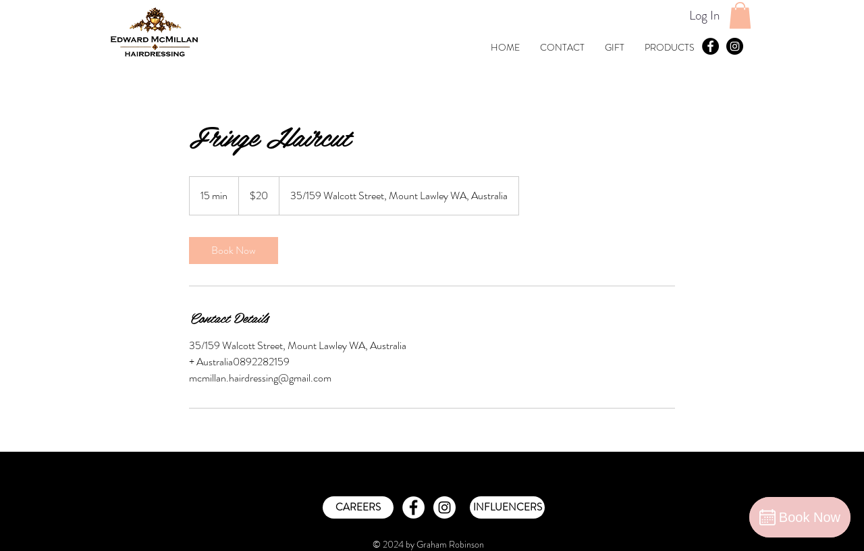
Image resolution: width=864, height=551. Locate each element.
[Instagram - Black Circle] (734, 46)
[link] (233, 250)
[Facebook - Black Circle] (710, 46)
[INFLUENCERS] (507, 507)
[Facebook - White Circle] (413, 507)
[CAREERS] (358, 507)
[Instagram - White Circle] (444, 507)
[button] (740, 15)
